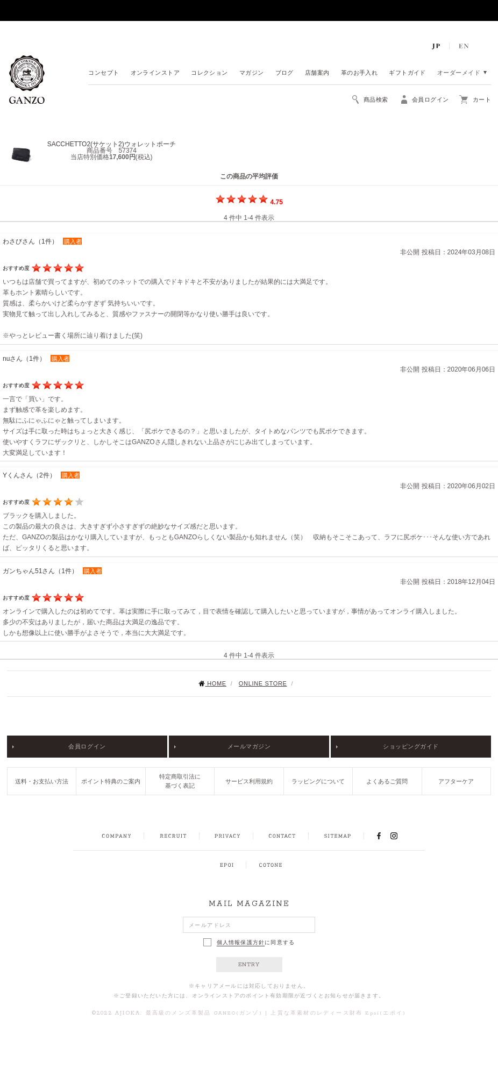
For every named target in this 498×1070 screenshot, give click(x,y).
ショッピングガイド (411, 746)
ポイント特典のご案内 (110, 781)
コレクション (209, 73)
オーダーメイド (458, 73)
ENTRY (249, 964)
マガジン (251, 73)
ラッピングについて (318, 781)
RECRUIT (173, 836)
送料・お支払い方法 (41, 781)
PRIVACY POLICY (227, 836)
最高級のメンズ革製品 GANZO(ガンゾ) (204, 1013)
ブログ (284, 73)
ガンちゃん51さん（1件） (40, 571)
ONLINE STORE (263, 683)
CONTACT (282, 836)
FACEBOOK (378, 835)
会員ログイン (86, 746)
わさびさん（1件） (30, 241)
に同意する (249, 942)
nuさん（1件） (24, 358)
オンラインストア (155, 73)
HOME (212, 683)
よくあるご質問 (387, 781)
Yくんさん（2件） (29, 475)
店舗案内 (317, 73)
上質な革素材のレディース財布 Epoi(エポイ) (338, 1013)
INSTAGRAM (399, 835)
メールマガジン (249, 746)
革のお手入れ (359, 73)
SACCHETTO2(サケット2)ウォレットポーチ (111, 144)
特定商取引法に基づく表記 (180, 781)
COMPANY (116, 836)
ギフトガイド (407, 73)
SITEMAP (337, 836)
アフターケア (456, 781)
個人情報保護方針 (241, 942)
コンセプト (103, 73)
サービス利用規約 (249, 781)
